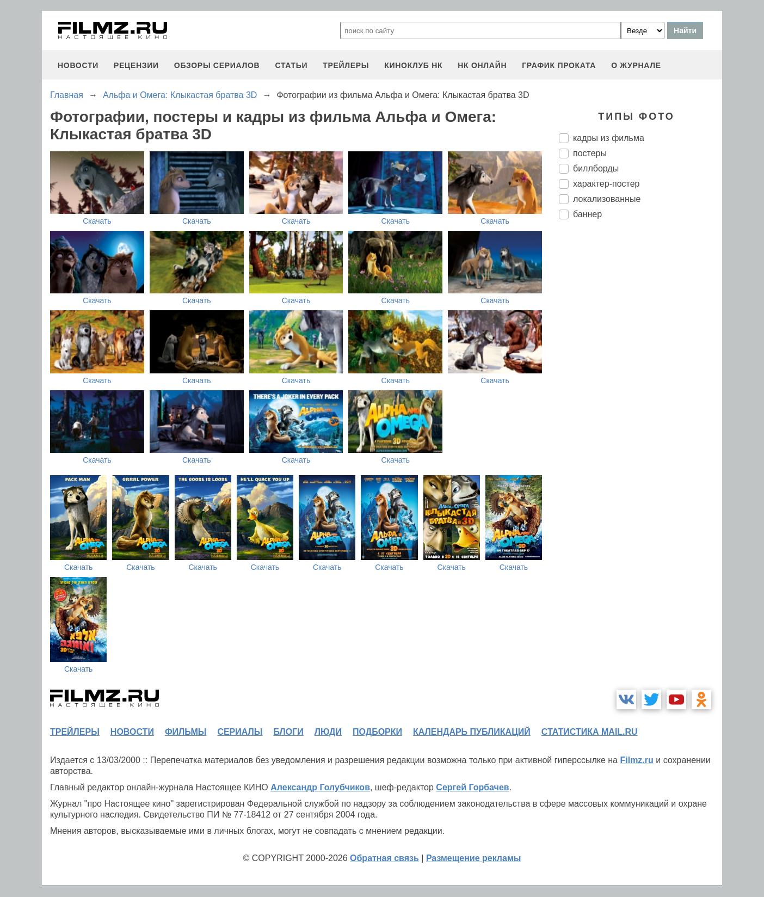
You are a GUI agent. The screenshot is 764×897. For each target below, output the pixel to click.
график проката (559, 65)
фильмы (185, 731)
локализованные (606, 199)
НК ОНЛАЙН (482, 65)
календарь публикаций (472, 731)
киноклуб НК (413, 65)
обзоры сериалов (217, 65)
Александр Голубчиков (320, 787)
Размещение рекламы (473, 858)
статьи (291, 65)
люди (328, 731)
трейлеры (346, 65)
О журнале (636, 65)
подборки (377, 731)
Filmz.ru (636, 760)
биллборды (596, 168)
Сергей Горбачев (472, 787)
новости (78, 65)
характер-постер (606, 183)
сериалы (239, 731)
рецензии (136, 65)
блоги (288, 731)
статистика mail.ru (589, 731)
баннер (587, 214)
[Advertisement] (640, 410)
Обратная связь (384, 858)
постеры (590, 153)
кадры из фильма (608, 138)
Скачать (97, 221)
